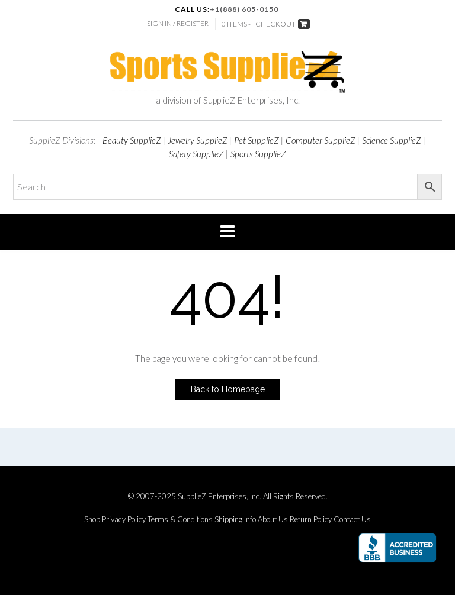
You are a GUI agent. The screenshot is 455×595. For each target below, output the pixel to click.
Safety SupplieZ (196, 153)
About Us (273, 519)
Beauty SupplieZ (131, 140)
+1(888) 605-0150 (244, 9)
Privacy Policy (124, 519)
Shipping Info (235, 519)
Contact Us (352, 519)
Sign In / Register (178, 23)
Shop (92, 519)
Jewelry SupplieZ (198, 140)
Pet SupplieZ (256, 140)
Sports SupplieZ (258, 153)
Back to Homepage (228, 389)
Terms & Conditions (180, 519)
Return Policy (311, 519)
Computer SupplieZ (320, 140)
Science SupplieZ (391, 140)
